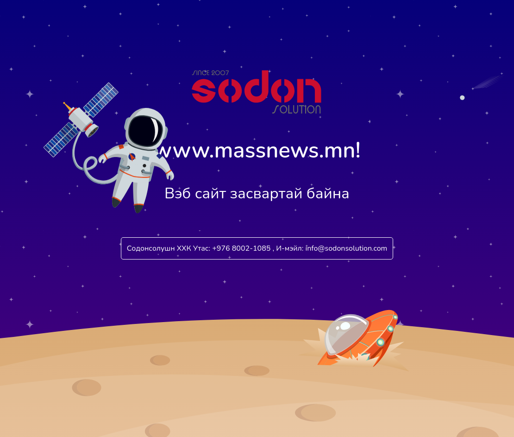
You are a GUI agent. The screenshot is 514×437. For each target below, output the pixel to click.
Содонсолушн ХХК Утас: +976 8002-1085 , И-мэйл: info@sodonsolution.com (257, 248)
